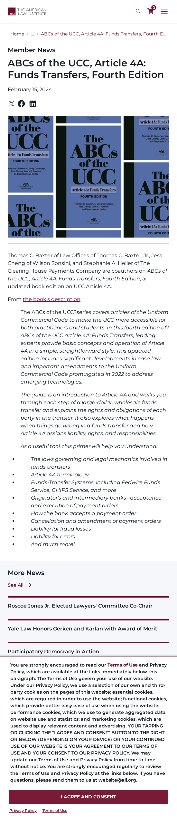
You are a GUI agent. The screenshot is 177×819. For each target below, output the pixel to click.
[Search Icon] (138, 11)
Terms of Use (54, 810)
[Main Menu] (164, 11)
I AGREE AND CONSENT (88, 797)
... (32, 34)
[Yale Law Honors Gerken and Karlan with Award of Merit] (88, 625)
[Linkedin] (32, 104)
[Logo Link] (27, 11)
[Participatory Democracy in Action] (88, 648)
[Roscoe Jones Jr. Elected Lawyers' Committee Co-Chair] (88, 602)
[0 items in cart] (150, 11)
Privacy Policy (23, 810)
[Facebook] (21, 103)
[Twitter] (12, 103)
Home (17, 34)
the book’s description (51, 299)
